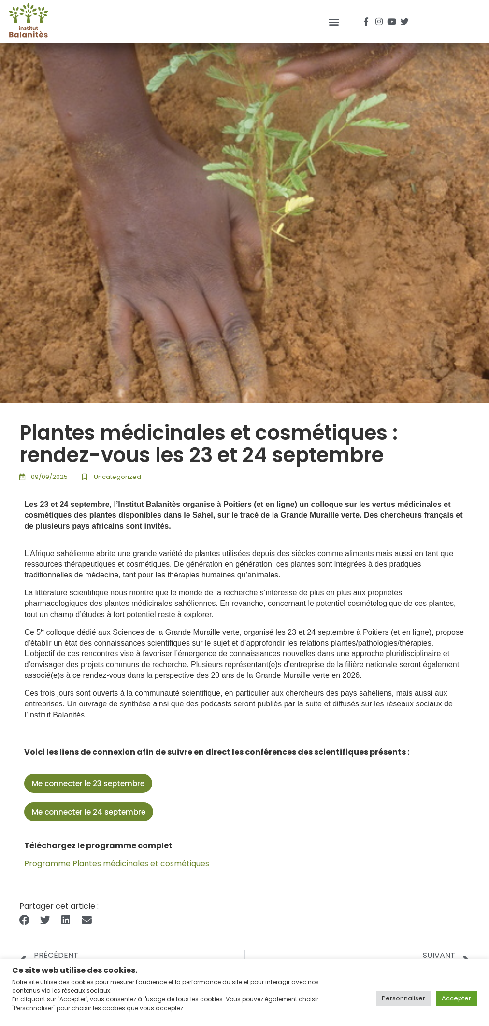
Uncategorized (117, 476)
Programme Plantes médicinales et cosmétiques (116, 863)
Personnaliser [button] (403, 998)
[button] (334, 21)
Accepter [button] (456, 998)
